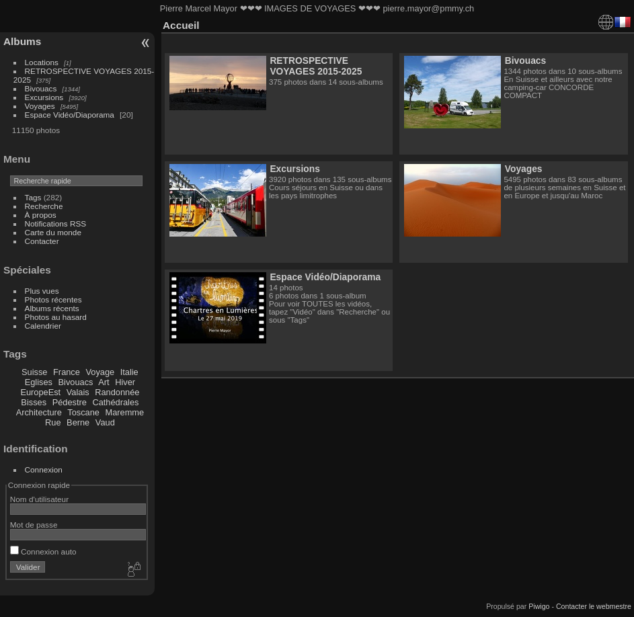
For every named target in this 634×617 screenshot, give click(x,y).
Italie (129, 372)
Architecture (39, 412)
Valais (78, 392)
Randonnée (117, 392)
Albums (22, 41)
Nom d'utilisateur (39, 499)
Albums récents (52, 308)
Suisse (34, 372)
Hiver (125, 382)
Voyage (99, 372)
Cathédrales (115, 402)
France (66, 372)
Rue (53, 422)
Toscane (83, 412)
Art (103, 382)
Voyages (40, 105)
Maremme (125, 412)
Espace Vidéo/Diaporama (69, 114)
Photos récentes (53, 299)
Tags (33, 197)
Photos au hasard (56, 317)
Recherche (44, 206)
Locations (41, 62)
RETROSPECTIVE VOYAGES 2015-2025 (316, 66)
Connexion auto (43, 551)
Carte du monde (53, 232)
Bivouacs (41, 88)
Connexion (44, 469)
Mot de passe (34, 524)
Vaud (105, 422)
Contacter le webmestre (593, 606)
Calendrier (43, 325)
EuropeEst (40, 392)
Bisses (33, 402)
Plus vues (42, 290)
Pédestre (69, 402)
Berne (78, 422)
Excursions (44, 97)
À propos (40, 214)
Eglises (38, 382)
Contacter (42, 241)
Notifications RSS (56, 223)
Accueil (181, 25)
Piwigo (538, 606)
